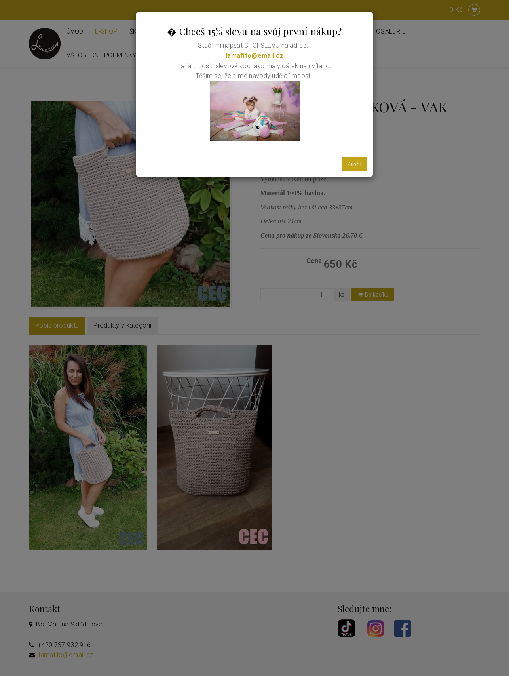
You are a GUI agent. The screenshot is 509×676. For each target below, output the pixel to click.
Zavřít (354, 164)
